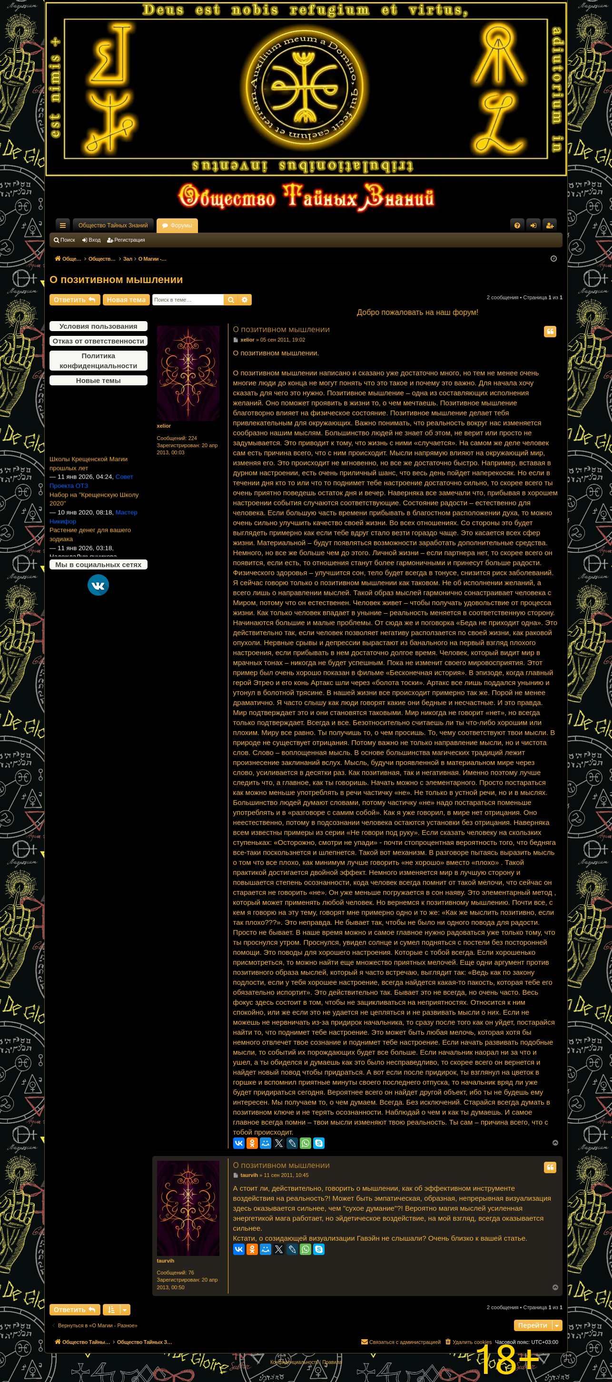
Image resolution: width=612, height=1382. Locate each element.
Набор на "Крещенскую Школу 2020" (93, 503)
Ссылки (64, 227)
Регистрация (130, 240)
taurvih (166, 1261)
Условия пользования (98, 326)
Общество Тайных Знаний (113, 225)
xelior (164, 426)
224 (192, 438)
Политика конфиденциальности (98, 361)
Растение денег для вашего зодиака (90, 538)
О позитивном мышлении (116, 279)
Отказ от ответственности (98, 341)
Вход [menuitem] (536, 227)
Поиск (67, 240)
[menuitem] (517, 225)
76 (191, 1272)
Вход (95, 240)
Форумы (181, 225)
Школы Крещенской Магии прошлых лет (88, 468)
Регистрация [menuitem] (551, 227)
